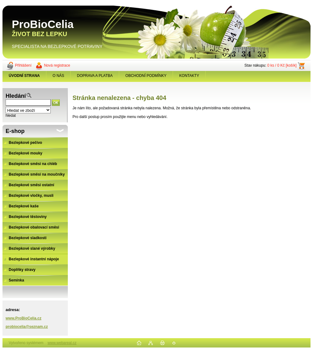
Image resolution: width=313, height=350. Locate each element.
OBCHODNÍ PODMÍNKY (145, 75)
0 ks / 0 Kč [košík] (282, 65)
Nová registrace (57, 65)
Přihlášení (23, 65)
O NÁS (58, 75)
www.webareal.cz (62, 343)
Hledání (16, 96)
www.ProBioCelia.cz (23, 318)
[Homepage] (24, 75)
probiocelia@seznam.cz (27, 326)
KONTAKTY (189, 75)
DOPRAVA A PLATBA (95, 75)
